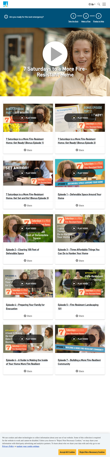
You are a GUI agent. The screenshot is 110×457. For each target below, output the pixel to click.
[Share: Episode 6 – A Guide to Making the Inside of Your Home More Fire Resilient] (28, 371)
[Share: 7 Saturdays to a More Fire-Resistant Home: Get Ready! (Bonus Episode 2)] (80, 150)
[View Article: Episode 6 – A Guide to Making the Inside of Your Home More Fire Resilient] (28, 343)
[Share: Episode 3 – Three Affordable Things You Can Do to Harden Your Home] (80, 260)
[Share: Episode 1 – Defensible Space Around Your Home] (80, 205)
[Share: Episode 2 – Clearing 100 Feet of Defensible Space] (28, 260)
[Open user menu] (104, 4)
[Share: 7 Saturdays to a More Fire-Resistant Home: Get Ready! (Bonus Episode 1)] (28, 150)
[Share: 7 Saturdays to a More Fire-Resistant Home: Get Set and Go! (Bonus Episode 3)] (28, 205)
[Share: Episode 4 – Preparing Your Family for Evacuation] (28, 315)
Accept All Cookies (67, 452)
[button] (91, 4)
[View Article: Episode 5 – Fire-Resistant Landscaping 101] (80, 288)
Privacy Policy (8, 446)
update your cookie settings (28, 446)
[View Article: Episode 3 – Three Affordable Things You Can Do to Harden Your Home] (80, 233)
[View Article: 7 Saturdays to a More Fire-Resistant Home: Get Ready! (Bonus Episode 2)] (80, 122)
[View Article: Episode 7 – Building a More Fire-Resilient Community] (80, 343)
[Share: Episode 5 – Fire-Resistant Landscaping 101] (80, 315)
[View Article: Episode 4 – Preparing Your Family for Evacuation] (28, 288)
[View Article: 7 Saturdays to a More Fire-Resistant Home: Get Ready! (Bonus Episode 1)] (28, 122)
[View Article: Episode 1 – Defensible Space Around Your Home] (80, 177)
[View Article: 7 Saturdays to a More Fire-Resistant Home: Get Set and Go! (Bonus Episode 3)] (28, 177)
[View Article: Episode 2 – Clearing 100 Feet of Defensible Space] (28, 233)
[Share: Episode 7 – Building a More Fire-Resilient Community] (80, 371)
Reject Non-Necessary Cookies (92, 452)
